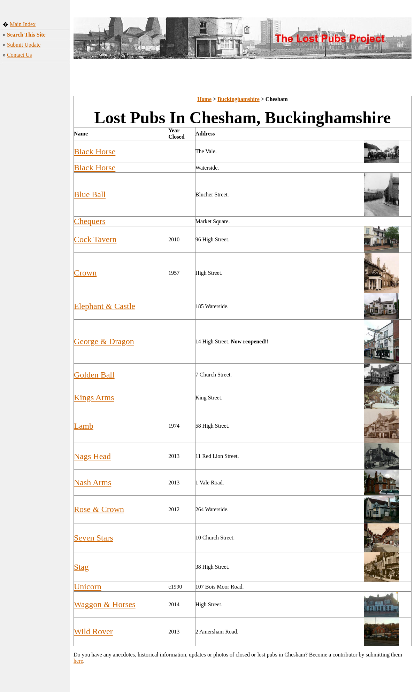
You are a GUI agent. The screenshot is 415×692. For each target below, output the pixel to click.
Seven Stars (93, 537)
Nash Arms (92, 482)
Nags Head (92, 456)
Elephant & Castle (104, 306)
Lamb (83, 425)
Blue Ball (90, 194)
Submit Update (23, 45)
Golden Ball (94, 374)
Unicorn (87, 586)
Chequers (90, 221)
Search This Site (26, 35)
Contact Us (19, 55)
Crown (85, 272)
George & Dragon (104, 341)
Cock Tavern (95, 239)
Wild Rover (93, 631)
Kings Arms (94, 397)
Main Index (23, 24)
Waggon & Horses (105, 604)
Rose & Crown (99, 509)
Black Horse (94, 151)
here (78, 661)
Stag (81, 567)
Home (204, 99)
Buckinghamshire (238, 99)
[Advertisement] (35, 107)
